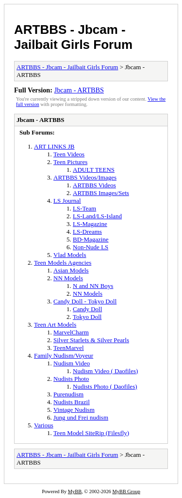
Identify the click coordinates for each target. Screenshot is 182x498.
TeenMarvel (68, 347)
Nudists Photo (71, 378)
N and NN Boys (93, 285)
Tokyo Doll (87, 316)
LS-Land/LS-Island (97, 216)
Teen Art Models (55, 324)
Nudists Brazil (71, 402)
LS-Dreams (87, 231)
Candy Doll (87, 309)
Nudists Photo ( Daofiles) (105, 386)
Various (43, 425)
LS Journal (67, 200)
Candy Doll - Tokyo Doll (84, 301)
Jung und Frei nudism (80, 417)
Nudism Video (71, 363)
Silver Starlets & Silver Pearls (91, 340)
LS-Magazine (90, 223)
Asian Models (71, 270)
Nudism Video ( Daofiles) (105, 371)
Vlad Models (69, 254)
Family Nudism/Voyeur (63, 355)
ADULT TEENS (94, 169)
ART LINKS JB (54, 146)
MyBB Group (126, 491)
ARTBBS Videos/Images (84, 177)
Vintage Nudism (74, 409)
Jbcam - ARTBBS (79, 90)
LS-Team (84, 208)
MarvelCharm (71, 332)
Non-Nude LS (90, 247)
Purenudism (68, 394)
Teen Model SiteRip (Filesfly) (91, 433)
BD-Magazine (91, 239)
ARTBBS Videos (94, 185)
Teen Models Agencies (62, 262)
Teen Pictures (70, 162)
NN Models (68, 278)
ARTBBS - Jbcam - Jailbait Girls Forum (73, 37)
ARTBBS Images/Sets (101, 192)
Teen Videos (68, 154)
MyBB (75, 491)
